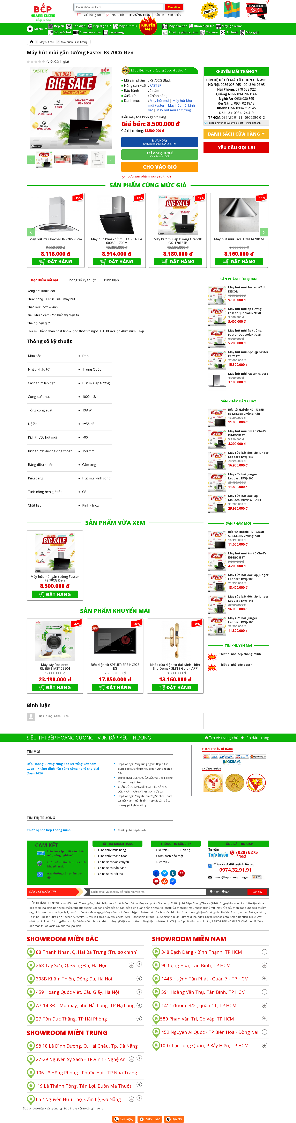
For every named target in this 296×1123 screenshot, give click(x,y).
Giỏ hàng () (88, 14)
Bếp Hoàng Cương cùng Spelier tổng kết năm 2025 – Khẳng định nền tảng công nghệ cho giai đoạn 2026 (63, 768)
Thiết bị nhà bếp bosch (132, 830)
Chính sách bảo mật (169, 856)
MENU (40, 29)
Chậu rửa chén (90, 32)
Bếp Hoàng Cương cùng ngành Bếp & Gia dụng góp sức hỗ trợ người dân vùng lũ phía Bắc (145, 768)
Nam (216, 892)
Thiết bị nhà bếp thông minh (49, 830)
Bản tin (159, 15)
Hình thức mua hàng (112, 850)
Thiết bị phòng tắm (183, 32)
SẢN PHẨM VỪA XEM (115, 522)
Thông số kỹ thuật (81, 280)
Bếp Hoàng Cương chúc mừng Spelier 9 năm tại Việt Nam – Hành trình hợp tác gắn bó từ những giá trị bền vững (145, 800)
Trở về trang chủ (223, 737)
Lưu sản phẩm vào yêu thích (146, 176)
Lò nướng (116, 32)
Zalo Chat (150, 1119)
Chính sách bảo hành (112, 868)
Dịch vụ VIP (164, 862)
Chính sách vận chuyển (113, 862)
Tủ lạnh (232, 32)
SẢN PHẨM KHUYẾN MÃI (115, 611)
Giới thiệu (174, 15)
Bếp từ (59, 26)
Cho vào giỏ (160, 166)
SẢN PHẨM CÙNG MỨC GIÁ (148, 185)
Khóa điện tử (204, 26)
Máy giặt (252, 32)
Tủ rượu (212, 32)
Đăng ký (257, 892)
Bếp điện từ (102, 26)
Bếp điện (79, 26)
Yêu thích (114, 15)
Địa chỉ (174, 1119)
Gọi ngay (123, 1119)
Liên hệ (185, 850)
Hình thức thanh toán (112, 856)
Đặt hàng (59, 261)
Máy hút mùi (128, 26)
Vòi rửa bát (62, 32)
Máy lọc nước (232, 26)
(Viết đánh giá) (48, 61)
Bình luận (111, 280)
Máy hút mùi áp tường (74, 42)
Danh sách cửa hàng (234, 134)
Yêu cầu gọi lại (236, 147)
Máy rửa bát (178, 26)
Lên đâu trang (256, 737)
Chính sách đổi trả (110, 874)
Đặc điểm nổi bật (45, 280)
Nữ (227, 892)
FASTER (155, 85)
